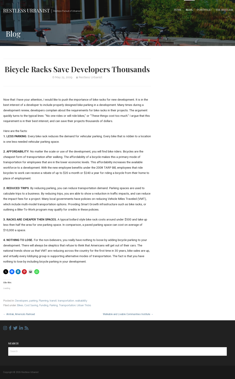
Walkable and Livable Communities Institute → (128, 314)
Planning (43, 300)
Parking (53, 305)
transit (53, 300)
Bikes (20, 305)
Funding (43, 305)
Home (177, 9)
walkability (81, 300)
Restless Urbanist (26, 10)
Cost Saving (31, 305)
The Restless (224, 9)
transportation (66, 300)
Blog (189, 9)
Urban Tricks (84, 305)
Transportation (67, 305)
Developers (21, 300)
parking (33, 300)
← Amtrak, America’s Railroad (19, 314)
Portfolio (204, 9)
